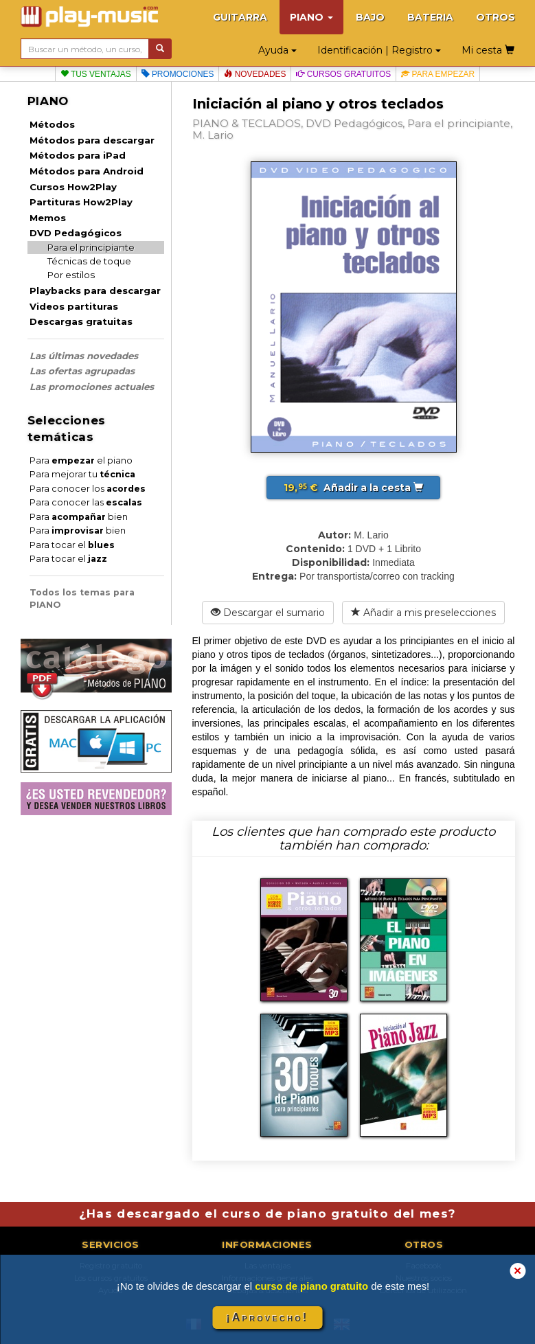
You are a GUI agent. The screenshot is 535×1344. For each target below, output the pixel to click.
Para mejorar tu (82, 474)
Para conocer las (86, 502)
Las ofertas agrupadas (82, 370)
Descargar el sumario (268, 612)
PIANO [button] (311, 17)
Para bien (79, 517)
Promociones (177, 74)
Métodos (52, 124)
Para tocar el (72, 545)
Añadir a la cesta (353, 487)
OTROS (495, 17)
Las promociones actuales (92, 386)
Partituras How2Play (81, 201)
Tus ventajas (95, 74)
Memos (48, 217)
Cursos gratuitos (343, 74)
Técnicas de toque (89, 260)
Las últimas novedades (84, 355)
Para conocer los (88, 488)
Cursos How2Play (73, 186)
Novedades (255, 74)
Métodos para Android (87, 171)
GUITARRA (240, 17)
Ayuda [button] (277, 50)
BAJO (370, 17)
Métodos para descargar (92, 140)
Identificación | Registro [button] (379, 50)
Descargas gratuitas (81, 321)
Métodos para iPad (78, 155)
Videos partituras (74, 306)
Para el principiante (91, 247)
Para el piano (81, 460)
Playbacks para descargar (95, 290)
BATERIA (430, 17)
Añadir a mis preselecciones (423, 612)
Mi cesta (488, 50)
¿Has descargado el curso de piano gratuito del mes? (268, 1213)
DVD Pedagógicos (76, 232)
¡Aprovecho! (267, 1317)
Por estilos (71, 274)
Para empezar (438, 74)
